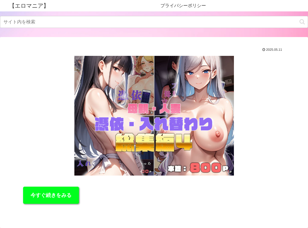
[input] (154, 22)
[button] (302, 22)
